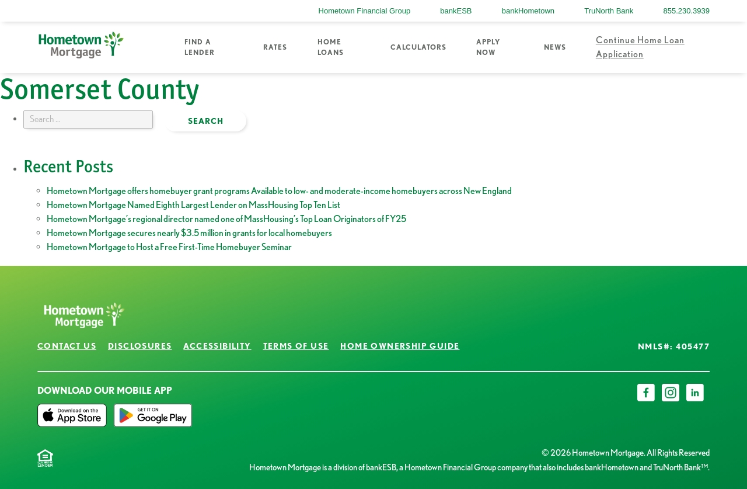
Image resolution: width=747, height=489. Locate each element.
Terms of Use (296, 346)
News (555, 47)
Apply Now (488, 47)
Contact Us (66, 346)
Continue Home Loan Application (640, 47)
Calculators (418, 47)
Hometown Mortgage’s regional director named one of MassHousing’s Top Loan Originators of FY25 (226, 218)
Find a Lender (199, 47)
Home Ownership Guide (399, 346)
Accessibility (217, 346)
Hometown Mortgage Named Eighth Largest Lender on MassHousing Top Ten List (193, 204)
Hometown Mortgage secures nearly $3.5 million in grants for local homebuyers (189, 232)
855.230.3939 (686, 11)
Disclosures (140, 346)
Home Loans (330, 47)
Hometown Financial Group (365, 11)
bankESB (456, 11)
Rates (275, 47)
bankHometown (528, 11)
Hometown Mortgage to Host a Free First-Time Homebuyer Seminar (169, 246)
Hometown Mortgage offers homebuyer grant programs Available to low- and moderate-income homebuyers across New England (279, 190)
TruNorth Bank (608, 11)
